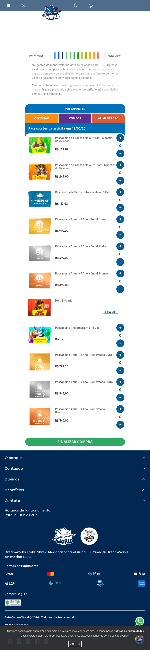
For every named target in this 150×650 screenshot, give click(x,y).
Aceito (75, 644)
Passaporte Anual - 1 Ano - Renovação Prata (84, 382)
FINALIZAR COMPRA (75, 441)
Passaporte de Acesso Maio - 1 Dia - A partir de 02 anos (83, 140)
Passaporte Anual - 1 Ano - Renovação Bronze (80, 411)
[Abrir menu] (9, 5)
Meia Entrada (63, 300)
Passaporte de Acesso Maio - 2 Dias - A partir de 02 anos (84, 167)
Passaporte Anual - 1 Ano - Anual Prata (80, 246)
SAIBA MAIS (110, 312)
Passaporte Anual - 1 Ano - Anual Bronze (81, 273)
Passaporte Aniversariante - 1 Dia (77, 327)
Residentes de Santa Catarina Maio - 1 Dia (82, 192)
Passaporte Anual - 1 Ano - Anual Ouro (80, 219)
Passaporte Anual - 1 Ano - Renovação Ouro (83, 355)
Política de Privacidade (128, 631)
